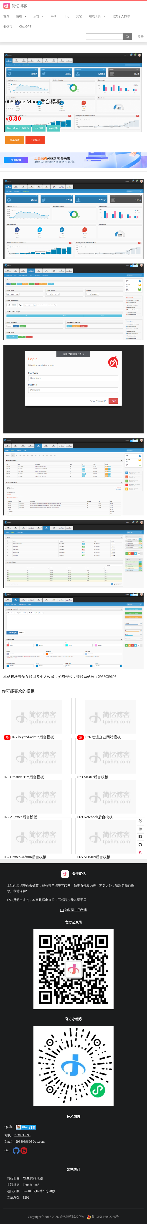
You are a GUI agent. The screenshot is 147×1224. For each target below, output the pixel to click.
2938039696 (107, 677)
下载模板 (35, 140)
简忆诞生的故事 (73, 910)
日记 (66, 16)
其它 (79, 16)
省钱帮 (7, 26)
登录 (141, 36)
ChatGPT (25, 26)
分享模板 (15, 140)
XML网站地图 (33, 1178)
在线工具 (95, 16)
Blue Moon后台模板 (18, 128)
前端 (19, 16)
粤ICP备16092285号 (102, 1217)
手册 (54, 16)
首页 (6, 16)
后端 (36, 16)
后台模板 (39, 128)
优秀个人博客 (121, 16)
